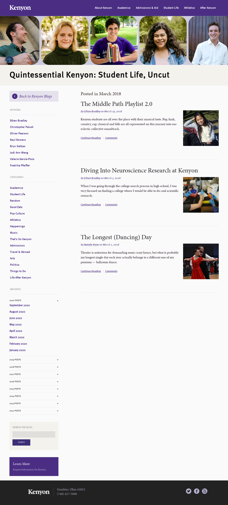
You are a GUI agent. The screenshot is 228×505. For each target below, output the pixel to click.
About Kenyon (103, 8)
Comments (111, 138)
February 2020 (18, 344)
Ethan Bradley (92, 111)
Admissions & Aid (147, 8)
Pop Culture (17, 213)
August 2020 (17, 312)
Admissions (17, 245)
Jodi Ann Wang (19, 152)
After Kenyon (208, 8)
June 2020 (15, 318)
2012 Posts (15, 411)
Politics (14, 265)
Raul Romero (18, 140)
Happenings (17, 226)
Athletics (189, 8)
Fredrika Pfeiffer (20, 165)
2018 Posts (15, 367)
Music (13, 233)
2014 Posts (15, 396)
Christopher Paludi (21, 127)
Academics (124, 8)
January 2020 (17, 350)
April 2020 (15, 331)
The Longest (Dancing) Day (116, 237)
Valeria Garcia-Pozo (22, 159)
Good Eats (16, 207)
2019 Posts (15, 360)
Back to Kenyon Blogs (32, 96)
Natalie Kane (91, 245)
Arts (12, 258)
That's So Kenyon (21, 239)
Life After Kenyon (20, 277)
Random (15, 200)
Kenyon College (20, 8)
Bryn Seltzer (17, 146)
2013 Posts (15, 404)
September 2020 (19, 305)
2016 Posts (15, 382)
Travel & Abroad (20, 252)
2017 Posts (15, 374)
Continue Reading (91, 138)
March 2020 (16, 337)
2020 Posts (15, 300)
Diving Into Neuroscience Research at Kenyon (139, 170)
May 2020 (15, 324)
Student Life (171, 8)
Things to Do (18, 271)
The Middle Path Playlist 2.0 (116, 103)
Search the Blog (22, 427)
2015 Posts (15, 389)
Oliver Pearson (19, 133)
